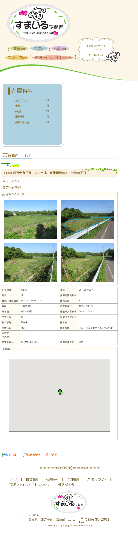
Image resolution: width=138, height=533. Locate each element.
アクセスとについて (30, 484)
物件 (32, 479)
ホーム (14, 479)
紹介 (97, 479)
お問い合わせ (66, 484)
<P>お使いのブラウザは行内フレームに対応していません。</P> (59, 398)
